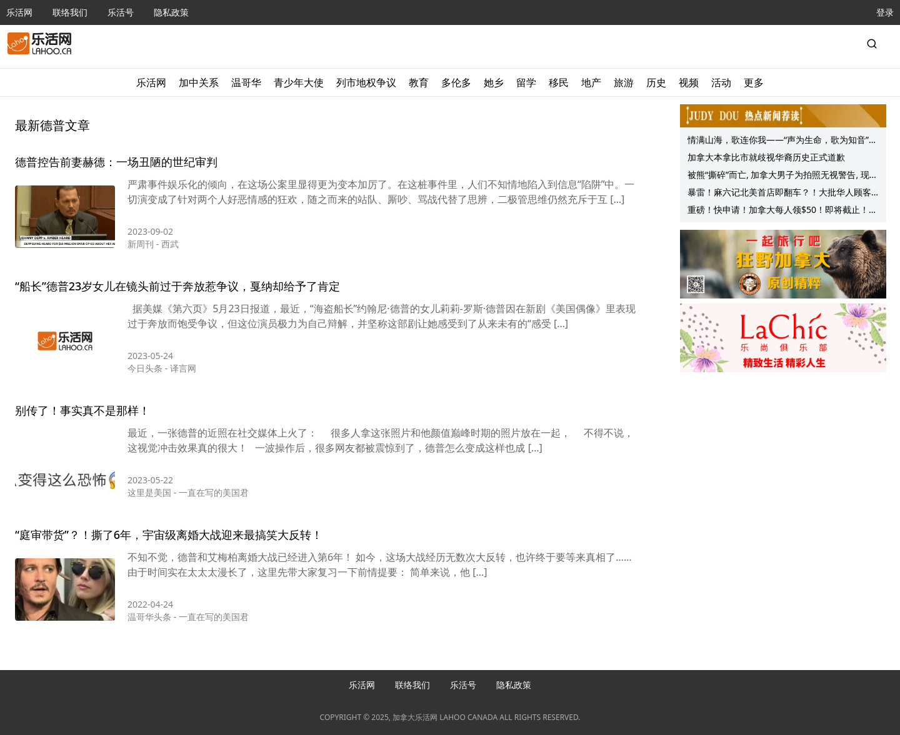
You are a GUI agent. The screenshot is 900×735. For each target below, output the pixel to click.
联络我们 (70, 12)
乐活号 (121, 12)
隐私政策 (171, 12)
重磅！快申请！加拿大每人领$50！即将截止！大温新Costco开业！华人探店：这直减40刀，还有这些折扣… (783, 211)
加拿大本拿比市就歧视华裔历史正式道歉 (766, 157)
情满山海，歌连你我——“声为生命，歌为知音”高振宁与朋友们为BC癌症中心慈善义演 (783, 141)
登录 (885, 12)
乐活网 (19, 12)
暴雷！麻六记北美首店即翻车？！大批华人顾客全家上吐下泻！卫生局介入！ (779, 193)
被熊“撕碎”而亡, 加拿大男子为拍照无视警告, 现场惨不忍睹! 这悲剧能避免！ (783, 176)
